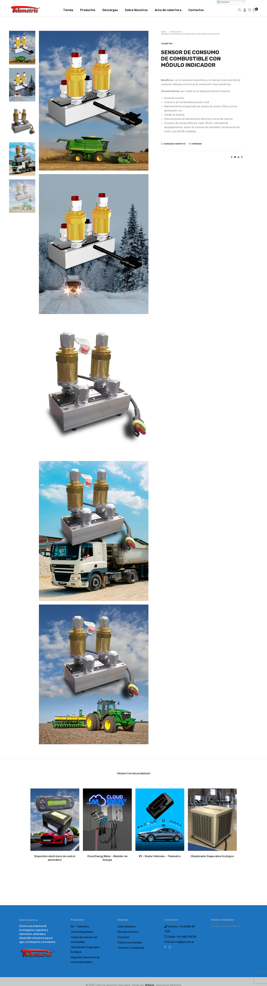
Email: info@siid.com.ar (179, 939)
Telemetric (167, 44)
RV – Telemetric (80, 926)
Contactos (123, 935)
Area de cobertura (128, 930)
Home (163, 32)
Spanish (223, 2)
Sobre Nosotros (126, 926)
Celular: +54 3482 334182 (180, 934)
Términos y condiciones (131, 944)
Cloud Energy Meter (82, 930)
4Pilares (149, 978)
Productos (175, 32)
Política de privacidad (130, 939)
